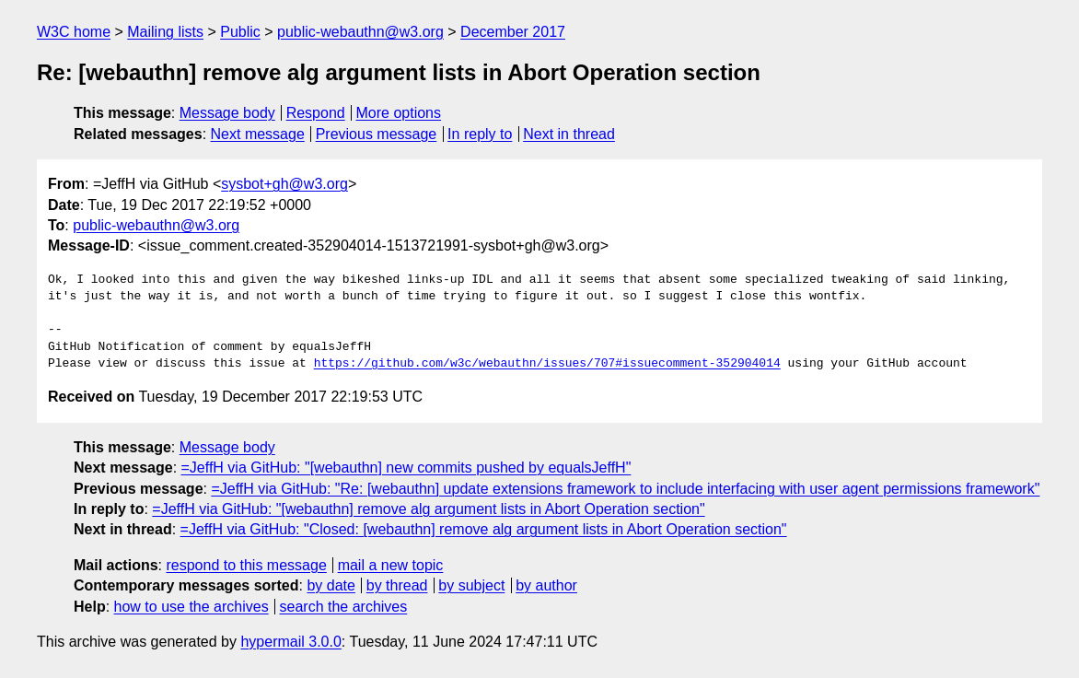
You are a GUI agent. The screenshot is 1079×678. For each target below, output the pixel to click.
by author (546, 585)
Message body (227, 113)
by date (330, 585)
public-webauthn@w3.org (360, 32)
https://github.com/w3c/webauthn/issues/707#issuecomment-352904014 (547, 364)
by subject (471, 585)
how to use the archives (191, 606)
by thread (397, 585)
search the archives (344, 606)
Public (240, 32)
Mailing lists (165, 32)
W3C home (73, 32)
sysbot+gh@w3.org (284, 184)
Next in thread (569, 134)
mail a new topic (391, 565)
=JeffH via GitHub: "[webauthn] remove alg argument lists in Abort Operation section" (428, 509)
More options (399, 113)
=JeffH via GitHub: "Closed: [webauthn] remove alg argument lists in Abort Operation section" (483, 529)
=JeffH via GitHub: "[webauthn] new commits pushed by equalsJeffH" (406, 467)
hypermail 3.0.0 (290, 641)
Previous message (376, 134)
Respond (315, 113)
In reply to (479, 134)
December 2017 (512, 32)
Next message (258, 134)
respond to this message (246, 565)
